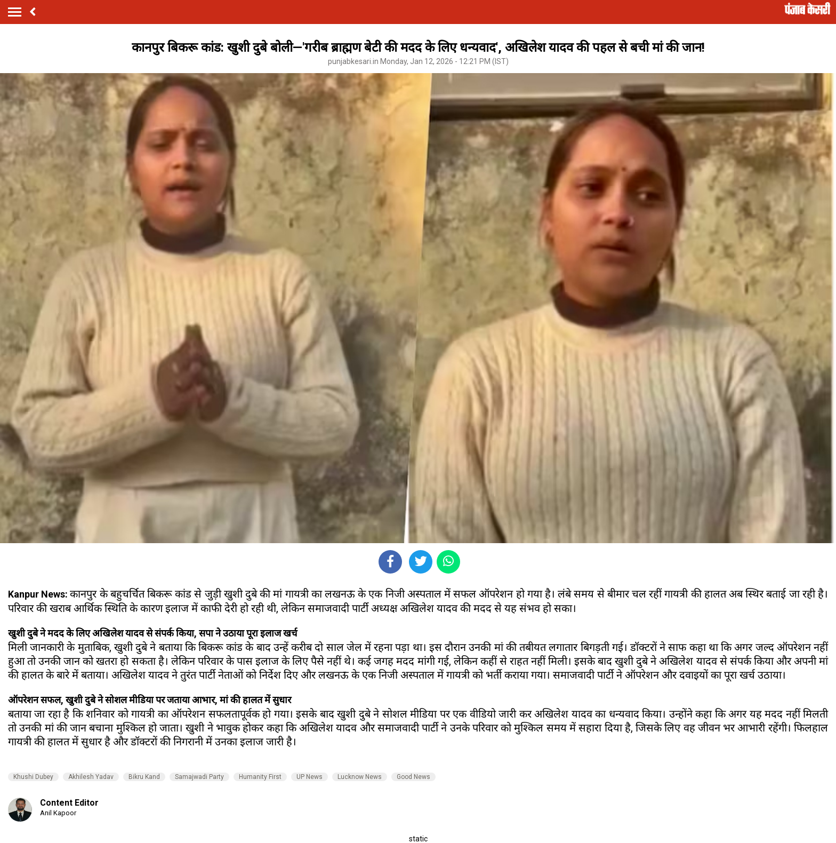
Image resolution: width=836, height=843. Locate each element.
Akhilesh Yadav (91, 777)
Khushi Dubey (33, 777)
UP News (309, 777)
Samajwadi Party (199, 777)
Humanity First (260, 777)
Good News (413, 777)
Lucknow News (359, 777)
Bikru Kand (144, 777)
